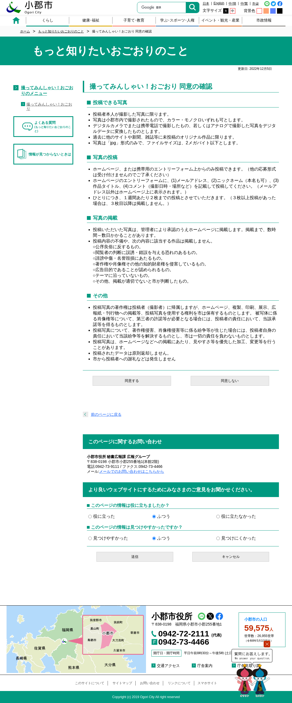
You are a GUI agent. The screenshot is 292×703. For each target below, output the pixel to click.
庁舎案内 (204, 665)
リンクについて (179, 683)
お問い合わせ (150, 683)
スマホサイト (207, 683)
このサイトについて (89, 683)
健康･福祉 (90, 20)
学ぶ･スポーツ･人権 (177, 20)
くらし (47, 20)
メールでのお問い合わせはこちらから (131, 471)
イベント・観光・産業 (220, 20)
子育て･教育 (133, 20)
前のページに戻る (106, 414)
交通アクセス (168, 665)
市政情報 (264, 20)
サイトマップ (122, 683)
